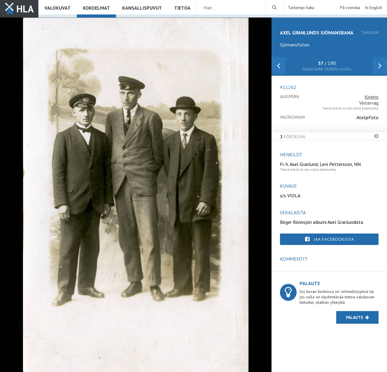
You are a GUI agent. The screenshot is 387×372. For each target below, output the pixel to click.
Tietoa (182, 8)
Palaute (354, 317)
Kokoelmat (96, 8)
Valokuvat (57, 8)
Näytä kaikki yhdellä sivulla (327, 69)
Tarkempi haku (301, 7)
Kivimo (372, 97)
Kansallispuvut (142, 8)
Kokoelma (292, 136)
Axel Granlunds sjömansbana (316, 33)
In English (373, 7)
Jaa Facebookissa (334, 239)
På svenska (350, 7)
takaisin (370, 32)
